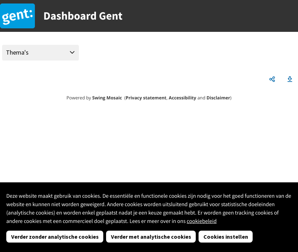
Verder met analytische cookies (151, 236)
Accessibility (182, 97)
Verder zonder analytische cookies (55, 236)
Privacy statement (146, 97)
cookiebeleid (202, 221)
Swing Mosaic (107, 97)
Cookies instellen (225, 236)
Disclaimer (218, 97)
